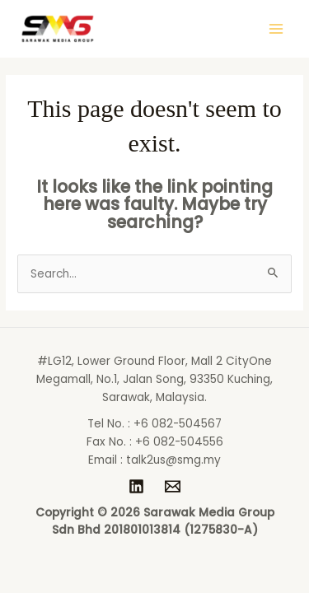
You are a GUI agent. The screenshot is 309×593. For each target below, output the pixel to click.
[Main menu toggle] (276, 29)
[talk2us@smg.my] (172, 486)
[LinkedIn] (136, 486)
